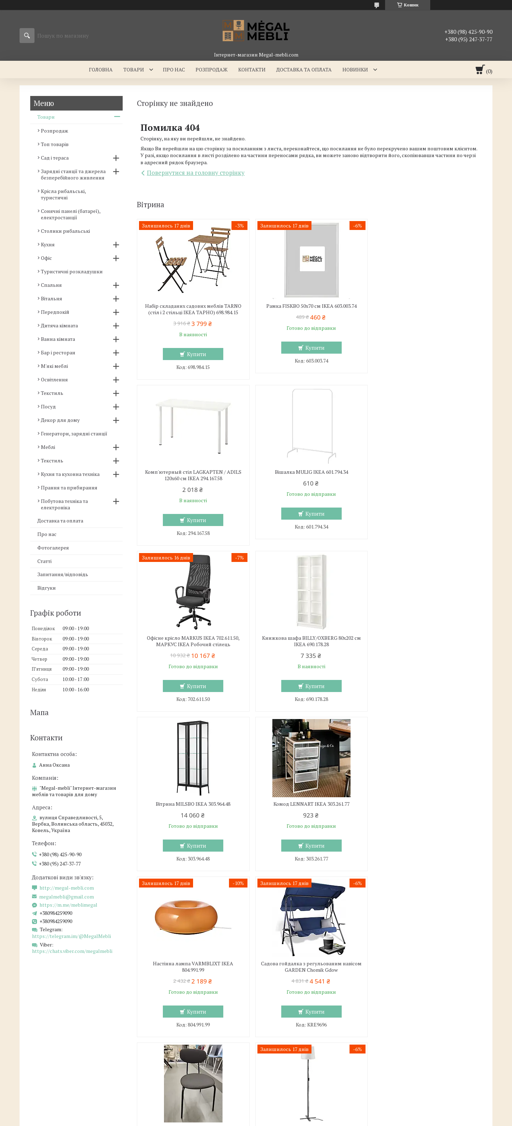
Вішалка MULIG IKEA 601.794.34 (192, 472)
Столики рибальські (65, 230)
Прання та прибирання (69, 487)
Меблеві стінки (283, 1027)
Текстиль (52, 393)
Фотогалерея (53, 547)
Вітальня (51, 298)
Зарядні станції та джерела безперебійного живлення (73, 174)
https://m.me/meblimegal (68, 905)
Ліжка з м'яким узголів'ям (176, 1027)
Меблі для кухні (44, 1016)
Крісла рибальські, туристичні (63, 194)
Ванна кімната (58, 339)
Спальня (51, 285)
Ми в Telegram (402, 1078)
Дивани (274, 1037)
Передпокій (55, 312)
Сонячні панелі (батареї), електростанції (70, 214)
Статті (44, 561)
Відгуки (46, 587)
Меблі (48, 447)
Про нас (174, 69)
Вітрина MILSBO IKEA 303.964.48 (192, 638)
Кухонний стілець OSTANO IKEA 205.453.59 (309, 804)
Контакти (252, 69)
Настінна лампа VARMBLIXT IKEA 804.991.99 (426, 641)
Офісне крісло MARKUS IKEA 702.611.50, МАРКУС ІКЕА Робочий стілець (309, 475)
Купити (196, 354)
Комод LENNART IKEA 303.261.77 (309, 638)
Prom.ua (289, 1106)
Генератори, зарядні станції (74, 433)
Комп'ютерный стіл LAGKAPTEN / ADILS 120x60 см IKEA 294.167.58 (426, 309)
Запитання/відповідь (62, 574)
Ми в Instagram (403, 1058)
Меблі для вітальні (287, 1016)
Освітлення (54, 379)
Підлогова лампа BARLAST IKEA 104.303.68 (426, 807)
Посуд (48, 406)
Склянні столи (42, 1027)
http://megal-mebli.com (66, 888)
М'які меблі (54, 366)
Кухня (48, 244)
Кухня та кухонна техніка (70, 474)
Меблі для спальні (167, 1016)
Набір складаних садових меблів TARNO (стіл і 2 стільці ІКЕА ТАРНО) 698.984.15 (192, 309)
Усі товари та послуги (447, 887)
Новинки (355, 69)
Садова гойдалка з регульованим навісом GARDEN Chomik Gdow (192, 807)
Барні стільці (40, 1037)
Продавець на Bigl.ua (256, 1112)
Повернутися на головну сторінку (196, 172)
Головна (101, 69)
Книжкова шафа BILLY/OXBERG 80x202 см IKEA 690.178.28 (426, 475)
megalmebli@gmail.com (66, 897)
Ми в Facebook (402, 1068)
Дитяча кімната (59, 325)
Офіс (46, 257)
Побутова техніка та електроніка (64, 504)
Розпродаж (212, 69)
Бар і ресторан (58, 352)
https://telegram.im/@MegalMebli (71, 936)
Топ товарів (55, 144)
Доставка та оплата (304, 69)
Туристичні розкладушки (72, 271)
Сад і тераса (55, 157)
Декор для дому (60, 420)
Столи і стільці (42, 1047)
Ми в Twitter (400, 1047)
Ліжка (152, 1037)
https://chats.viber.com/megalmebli (72, 951)
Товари (133, 69)
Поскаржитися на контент (288, 1119)
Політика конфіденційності (344, 1119)
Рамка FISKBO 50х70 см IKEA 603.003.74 (309, 306)
